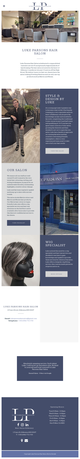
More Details (56, 274)
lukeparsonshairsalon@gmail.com (24, 318)
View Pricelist (18, 223)
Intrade (53, 454)
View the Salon (57, 151)
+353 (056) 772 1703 (25, 321)
